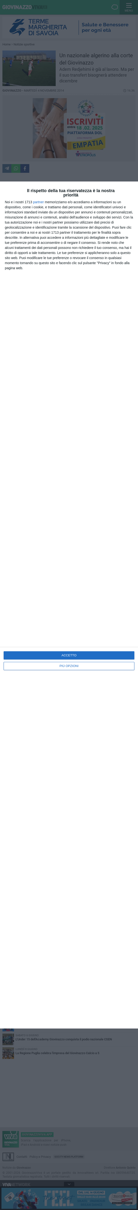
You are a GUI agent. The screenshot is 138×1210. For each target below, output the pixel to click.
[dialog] (69, 605)
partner (38, 202)
